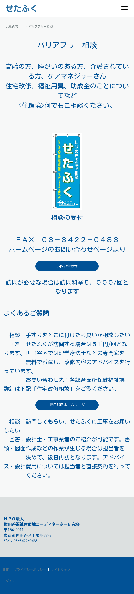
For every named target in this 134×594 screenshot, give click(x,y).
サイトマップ (60, 569)
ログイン (8, 581)
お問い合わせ (67, 266)
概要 (5, 569)
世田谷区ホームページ (67, 405)
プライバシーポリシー (30, 569)
